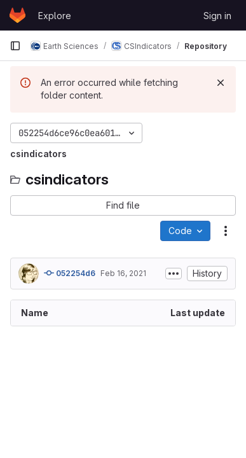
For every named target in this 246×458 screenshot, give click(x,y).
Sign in (217, 15)
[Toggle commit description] (173, 273)
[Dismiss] (220, 82)
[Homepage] (17, 15)
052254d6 (69, 273)
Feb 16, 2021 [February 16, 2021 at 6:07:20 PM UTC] (123, 273)
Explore (54, 15)
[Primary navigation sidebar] (15, 46)
